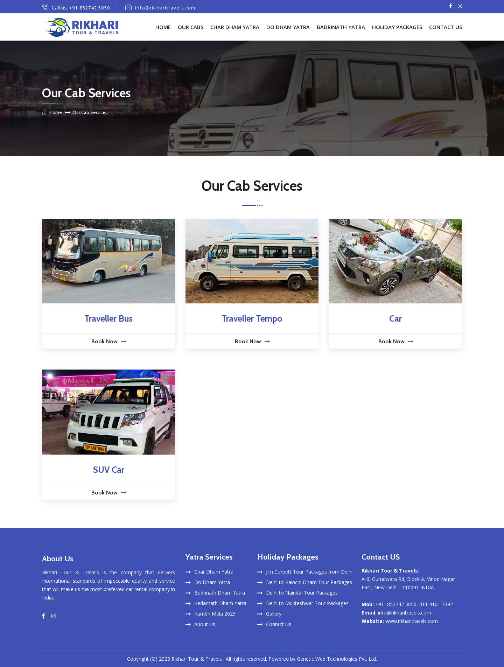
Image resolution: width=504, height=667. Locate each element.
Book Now (108, 341)
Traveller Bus (108, 318)
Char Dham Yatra (234, 26)
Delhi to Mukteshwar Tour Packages (307, 603)
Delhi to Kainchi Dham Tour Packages (309, 582)
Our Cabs (190, 26)
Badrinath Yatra (341, 26)
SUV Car (108, 469)
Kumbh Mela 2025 (215, 613)
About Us (204, 624)
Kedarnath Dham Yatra (220, 603)
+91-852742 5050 (89, 8)
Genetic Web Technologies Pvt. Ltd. (337, 658)
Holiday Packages (397, 26)
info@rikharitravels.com (165, 8)
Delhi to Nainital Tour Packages (302, 592)
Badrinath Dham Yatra (219, 592)
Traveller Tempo (252, 318)
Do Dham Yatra (288, 26)
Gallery (273, 613)
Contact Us (445, 26)
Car (395, 318)
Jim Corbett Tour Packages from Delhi (309, 571)
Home (163, 26)
